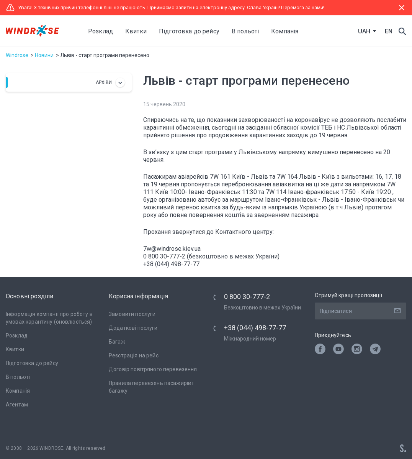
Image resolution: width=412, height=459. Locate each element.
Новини (44, 55)
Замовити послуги (132, 314)
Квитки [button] (136, 31)
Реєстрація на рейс (134, 355)
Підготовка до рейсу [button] (189, 31)
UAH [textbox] (364, 31)
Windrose (17, 55)
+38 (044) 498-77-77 (255, 328)
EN (388, 31)
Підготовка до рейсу (32, 363)
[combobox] (365, 31)
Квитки (15, 349)
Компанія (18, 391)
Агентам (17, 404)
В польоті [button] (245, 31)
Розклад (100, 31)
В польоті (18, 377)
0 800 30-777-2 (247, 297)
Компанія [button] (284, 31)
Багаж (117, 342)
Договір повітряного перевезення (153, 369)
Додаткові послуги (133, 328)
